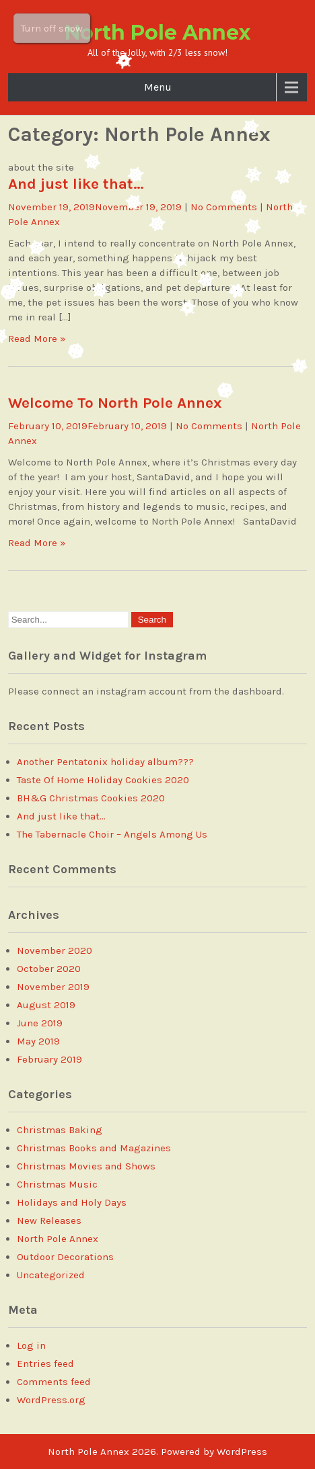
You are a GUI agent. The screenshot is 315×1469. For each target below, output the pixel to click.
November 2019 (53, 987)
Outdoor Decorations (65, 1257)
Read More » (37, 338)
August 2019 (46, 1005)
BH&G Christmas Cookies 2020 (91, 798)
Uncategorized (51, 1275)
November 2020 (54, 950)
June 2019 (40, 1023)
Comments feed (54, 1382)
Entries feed (45, 1363)
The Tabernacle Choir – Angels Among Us (112, 834)
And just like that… (76, 184)
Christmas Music (57, 1184)
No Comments (223, 207)
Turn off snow (52, 28)
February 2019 (49, 1059)
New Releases (49, 1220)
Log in (31, 1345)
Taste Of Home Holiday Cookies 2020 (103, 780)
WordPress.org (51, 1400)
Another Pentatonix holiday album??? (105, 762)
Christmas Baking (59, 1130)
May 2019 (38, 1041)
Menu (158, 87)
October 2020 (49, 969)
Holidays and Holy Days (72, 1202)
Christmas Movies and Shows (86, 1166)
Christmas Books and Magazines (94, 1148)
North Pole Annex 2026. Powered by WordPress (157, 1451)
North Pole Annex (157, 32)
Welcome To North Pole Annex (114, 403)
